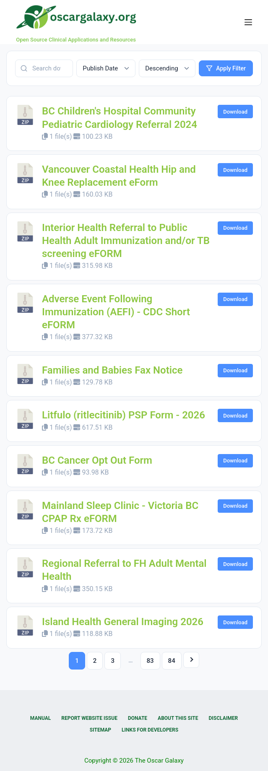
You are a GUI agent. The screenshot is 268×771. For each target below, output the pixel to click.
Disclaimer (223, 718)
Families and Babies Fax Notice (112, 370)
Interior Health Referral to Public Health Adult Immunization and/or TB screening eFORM (126, 241)
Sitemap (100, 730)
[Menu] (248, 22)
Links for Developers (150, 730)
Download (235, 112)
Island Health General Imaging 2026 (122, 622)
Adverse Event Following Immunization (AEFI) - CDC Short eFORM (116, 312)
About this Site (178, 718)
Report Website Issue (89, 718)
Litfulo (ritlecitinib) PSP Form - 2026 (123, 415)
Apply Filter (226, 68)
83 (150, 661)
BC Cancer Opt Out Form (97, 460)
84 (171, 661)
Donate (137, 718)
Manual (40, 718)
